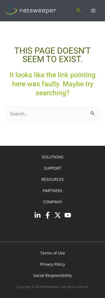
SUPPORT (52, 168)
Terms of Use (52, 253)
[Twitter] (57, 215)
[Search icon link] (78, 10)
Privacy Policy (52, 264)
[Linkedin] (37, 215)
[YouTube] (67, 215)
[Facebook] (47, 215)
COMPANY (52, 201)
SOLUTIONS (53, 157)
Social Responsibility (52, 275)
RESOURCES (52, 179)
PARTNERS (52, 190)
